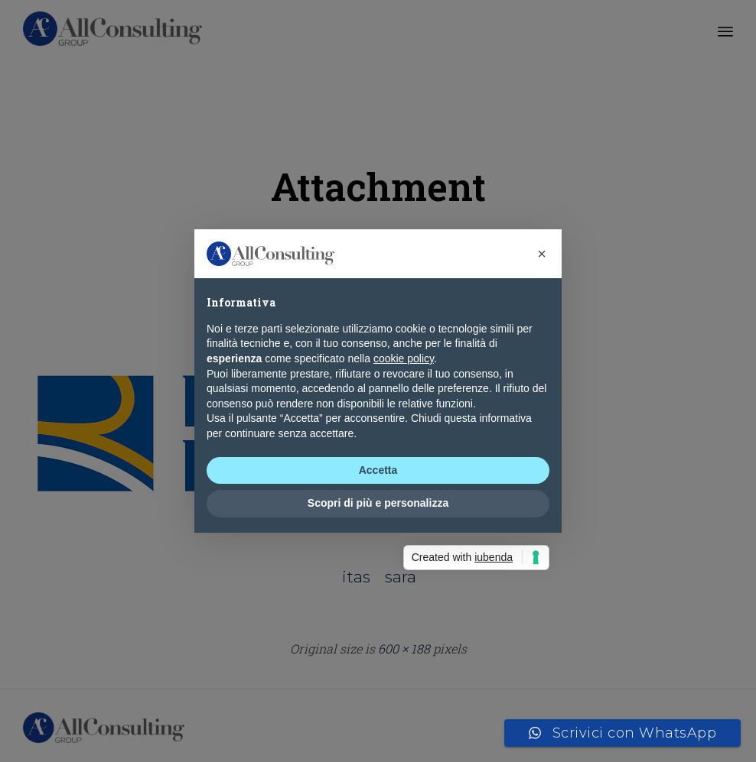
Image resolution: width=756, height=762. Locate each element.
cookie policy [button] (403, 358)
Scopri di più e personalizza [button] (378, 503)
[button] (542, 254)
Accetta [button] (378, 470)
